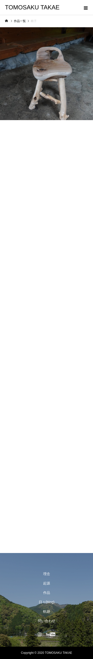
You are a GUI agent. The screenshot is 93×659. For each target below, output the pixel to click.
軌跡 (46, 611)
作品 (46, 593)
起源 (46, 583)
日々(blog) (47, 602)
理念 (46, 574)
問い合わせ (46, 621)
